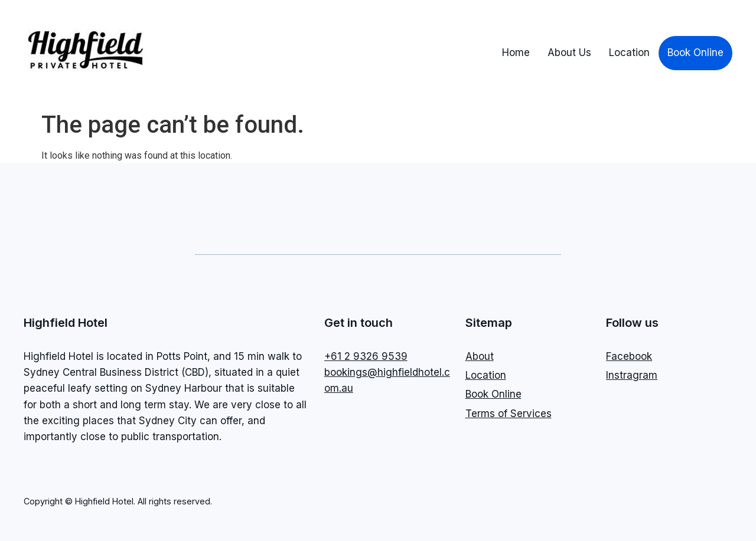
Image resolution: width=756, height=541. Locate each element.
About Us (569, 52)
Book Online (695, 52)
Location (629, 52)
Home (516, 52)
